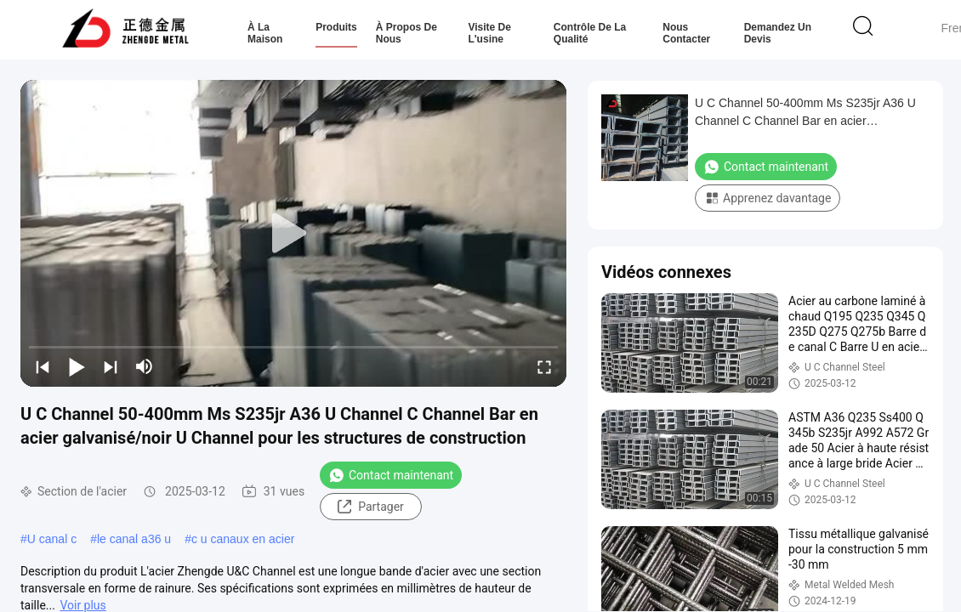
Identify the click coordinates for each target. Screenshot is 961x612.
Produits (336, 27)
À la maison (264, 33)
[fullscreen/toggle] (544, 366)
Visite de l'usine (489, 33)
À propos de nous (406, 33)
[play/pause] (77, 366)
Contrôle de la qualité (590, 33)
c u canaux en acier (242, 539)
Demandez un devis (777, 33)
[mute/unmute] (145, 366)
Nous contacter (686, 33)
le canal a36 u (134, 539)
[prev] (43, 366)
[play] (293, 233)
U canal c (52, 539)
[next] (111, 366)
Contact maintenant (390, 475)
